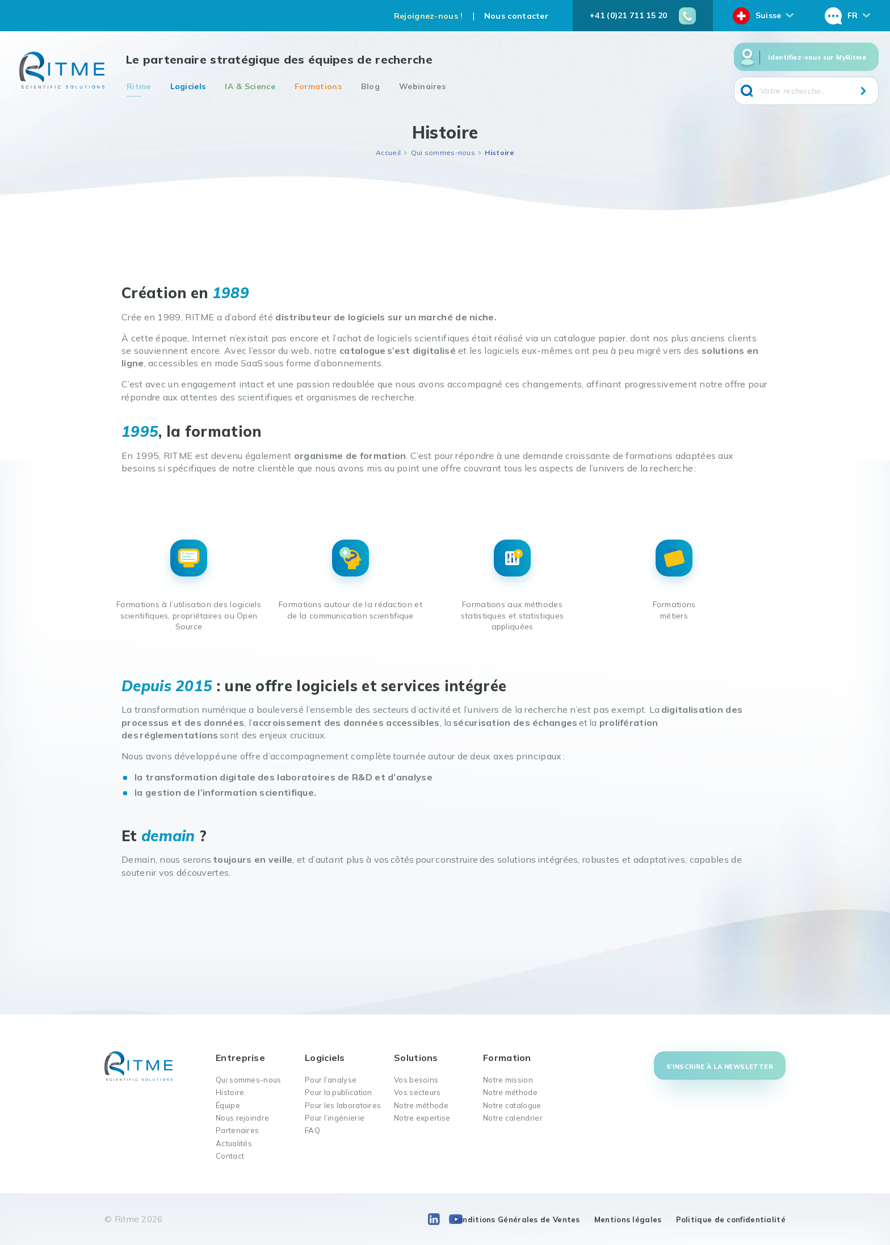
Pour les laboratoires (343, 1105)
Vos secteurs (417, 1092)
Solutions (416, 1057)
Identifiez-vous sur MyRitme (817, 57)
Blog (370, 86)
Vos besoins (416, 1079)
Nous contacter (516, 16)
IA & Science (250, 86)
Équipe (228, 1105)
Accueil (388, 152)
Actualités (234, 1143)
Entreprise (240, 1057)
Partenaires (237, 1130)
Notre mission (508, 1079)
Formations (318, 86)
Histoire (230, 1092)
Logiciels (188, 86)
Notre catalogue (512, 1105)
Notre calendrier (513, 1117)
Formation (507, 1057)
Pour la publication (338, 1092)
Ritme (139, 86)
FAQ (312, 1130)
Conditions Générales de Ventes (516, 1219)
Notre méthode (421, 1105)
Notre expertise (422, 1117)
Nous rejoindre (242, 1117)
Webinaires (422, 86)
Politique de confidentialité (731, 1219)
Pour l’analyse (330, 1079)
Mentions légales (628, 1219)
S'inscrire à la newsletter (719, 1067)
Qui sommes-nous (443, 152)
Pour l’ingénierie (334, 1117)
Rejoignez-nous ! (428, 16)
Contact (230, 1155)
